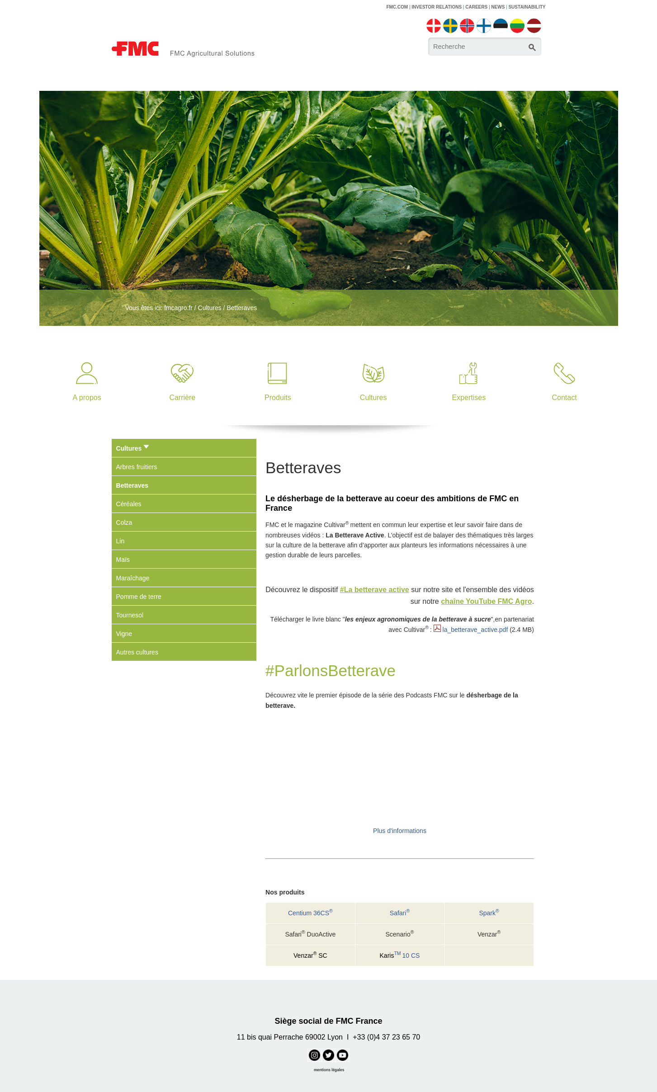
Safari (400, 913)
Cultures (210, 307)
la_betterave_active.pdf (475, 629)
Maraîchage (133, 578)
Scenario (399, 934)
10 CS (400, 955)
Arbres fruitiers (136, 467)
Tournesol (130, 615)
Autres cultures (137, 652)
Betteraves (242, 307)
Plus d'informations (399, 830)
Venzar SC (310, 955)
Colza (124, 522)
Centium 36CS (310, 913)
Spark (489, 913)
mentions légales (329, 1070)
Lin (120, 541)
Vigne (124, 633)
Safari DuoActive (310, 934)
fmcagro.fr (178, 307)
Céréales (129, 504)
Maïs (123, 559)
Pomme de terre (138, 596)
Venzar (489, 934)
